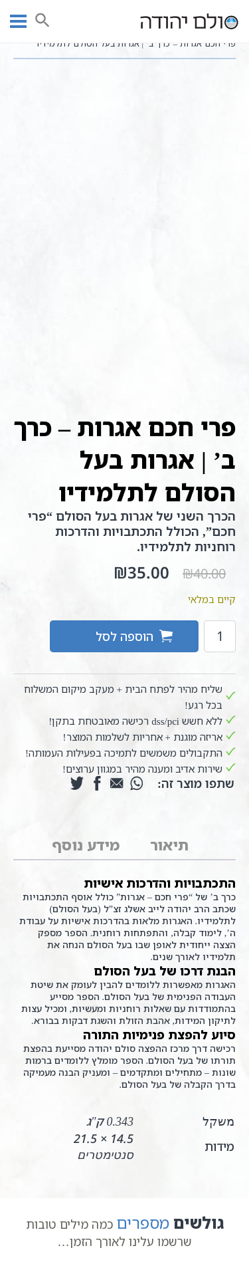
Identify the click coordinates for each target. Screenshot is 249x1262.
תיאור (169, 844)
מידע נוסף (86, 844)
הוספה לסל (124, 636)
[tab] (169, 845)
